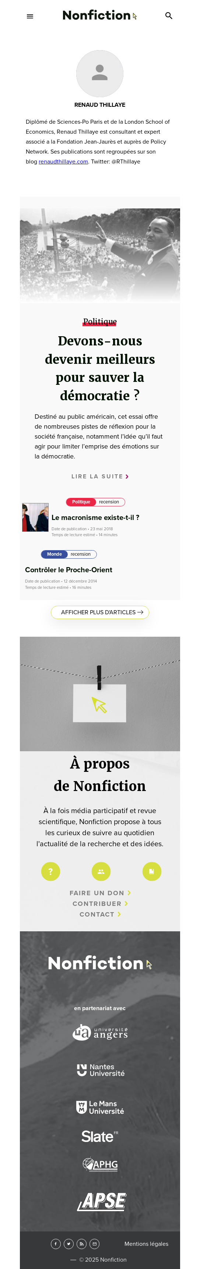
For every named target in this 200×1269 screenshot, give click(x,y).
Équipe (99, 867)
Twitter (69, 1244)
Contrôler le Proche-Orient (68, 570)
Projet (49, 867)
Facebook (56, 1244)
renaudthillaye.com (63, 161)
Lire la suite (97, 476)
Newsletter (94, 1244)
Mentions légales (146, 1244)
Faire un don (97, 893)
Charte (150, 867)
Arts (99, 48)
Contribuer (97, 904)
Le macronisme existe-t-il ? (95, 517)
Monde (54, 554)
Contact (97, 914)
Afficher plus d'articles (98, 612)
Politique (81, 502)
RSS (82, 1244)
